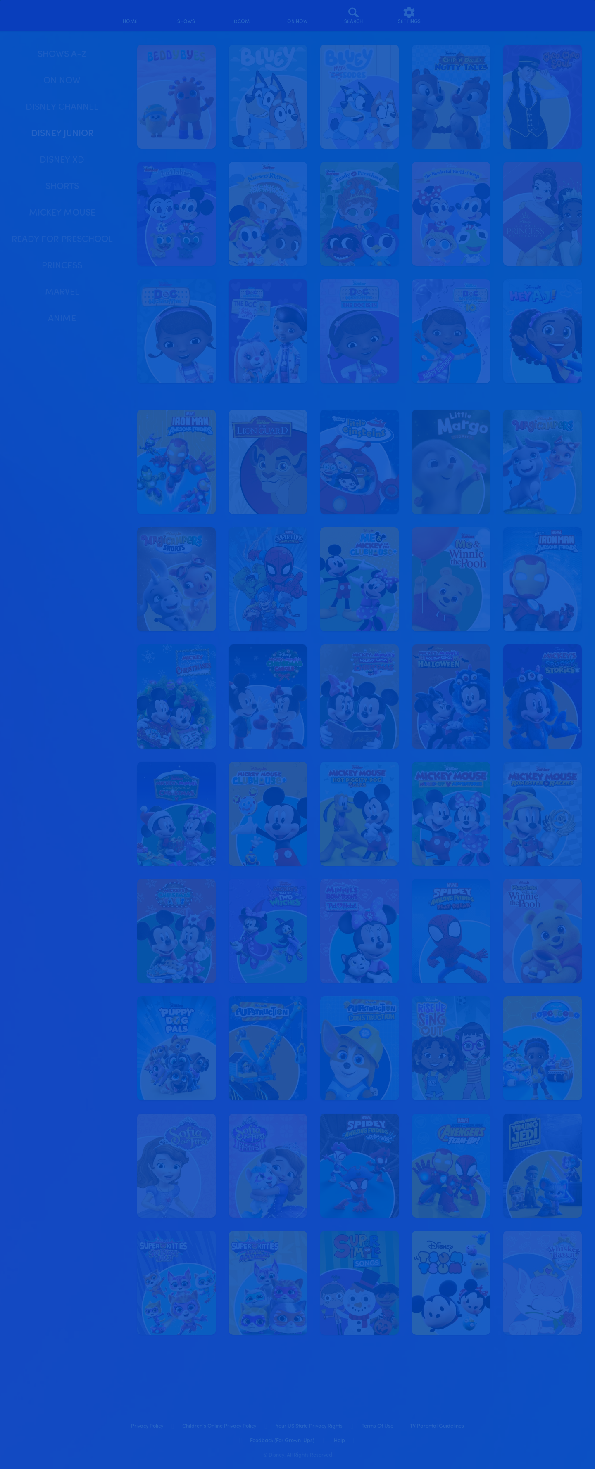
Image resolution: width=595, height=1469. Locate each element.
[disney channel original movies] (241, 15)
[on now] (297, 15)
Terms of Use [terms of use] (377, 1426)
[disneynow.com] (18, 14)
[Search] (353, 15)
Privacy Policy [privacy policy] (147, 1426)
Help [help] (339, 1440)
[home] (130, 15)
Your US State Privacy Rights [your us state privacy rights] (309, 1426)
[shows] (186, 15)
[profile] (465, 15)
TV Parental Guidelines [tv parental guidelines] (437, 1426)
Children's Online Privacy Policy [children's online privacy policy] (219, 1426)
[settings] (409, 15)
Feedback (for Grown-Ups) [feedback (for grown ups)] (282, 1440)
